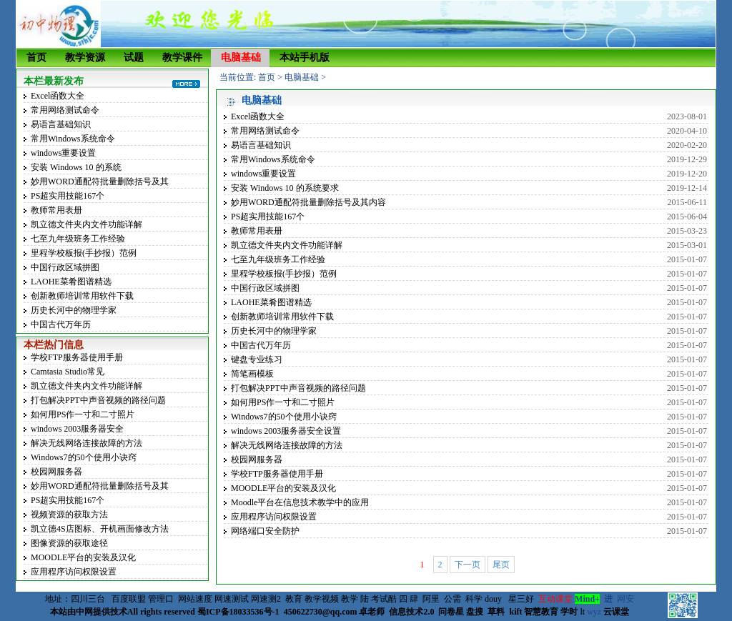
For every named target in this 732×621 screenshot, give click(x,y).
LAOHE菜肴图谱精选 (71, 282)
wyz (594, 612)
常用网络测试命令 (65, 110)
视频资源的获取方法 (69, 515)
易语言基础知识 (61, 124)
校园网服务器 (56, 472)
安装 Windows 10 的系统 (76, 167)
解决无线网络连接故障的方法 (86, 443)
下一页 (467, 565)
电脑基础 (241, 57)
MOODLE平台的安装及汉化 (83, 557)
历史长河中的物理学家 (74, 310)
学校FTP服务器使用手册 (77, 357)
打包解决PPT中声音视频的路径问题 (98, 400)
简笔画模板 (252, 374)
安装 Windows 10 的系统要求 (285, 188)
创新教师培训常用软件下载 (82, 296)
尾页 (501, 565)
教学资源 (85, 57)
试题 (134, 57)
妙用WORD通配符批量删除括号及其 (100, 182)
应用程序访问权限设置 (74, 572)
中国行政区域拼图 (65, 267)
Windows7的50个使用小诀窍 (84, 457)
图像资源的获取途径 (69, 543)
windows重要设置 (63, 153)
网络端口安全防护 (265, 531)
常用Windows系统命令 (73, 139)
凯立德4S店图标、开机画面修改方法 (100, 529)
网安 (625, 599)
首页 (36, 57)
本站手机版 (305, 57)
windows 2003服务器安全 (77, 429)
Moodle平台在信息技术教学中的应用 (300, 502)
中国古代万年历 (61, 324)
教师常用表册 (56, 210)
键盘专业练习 (256, 359)
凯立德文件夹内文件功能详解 (86, 224)
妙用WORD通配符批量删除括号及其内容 (308, 202)
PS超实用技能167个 (67, 196)
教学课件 (182, 57)
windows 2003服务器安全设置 (286, 431)
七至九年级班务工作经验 (78, 239)
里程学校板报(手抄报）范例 (84, 253)
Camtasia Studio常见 (67, 372)
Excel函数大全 (57, 96)
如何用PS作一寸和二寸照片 (82, 414)
